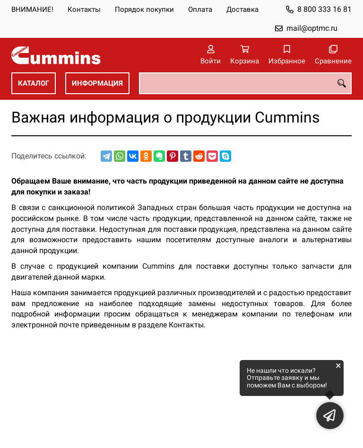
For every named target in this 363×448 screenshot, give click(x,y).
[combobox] (245, 83)
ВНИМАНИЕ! (32, 9)
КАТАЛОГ (33, 83)
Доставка (242, 9)
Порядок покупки (144, 9)
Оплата (200, 9)
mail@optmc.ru (311, 28)
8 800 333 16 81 (324, 9)
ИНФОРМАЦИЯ (97, 83)
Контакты (84, 9)
